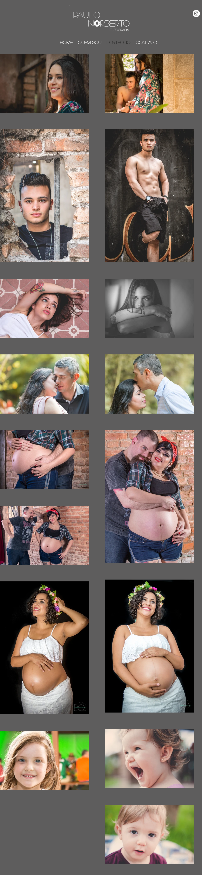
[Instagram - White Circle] (196, 13)
